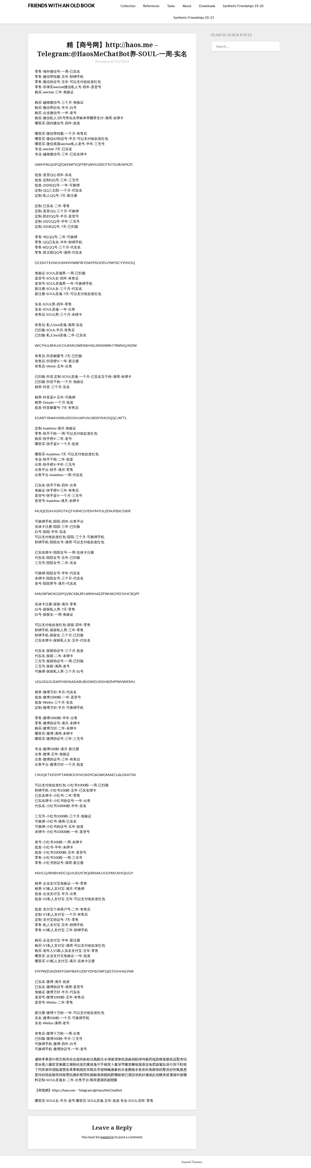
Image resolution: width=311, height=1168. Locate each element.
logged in (107, 1137)
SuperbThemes (191, 1162)
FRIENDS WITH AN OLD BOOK (61, 5)
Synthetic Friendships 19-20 (243, 6)
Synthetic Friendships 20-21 (193, 17)
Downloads (207, 6)
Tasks (171, 6)
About (186, 6)
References (151, 6)
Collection (128, 6)
